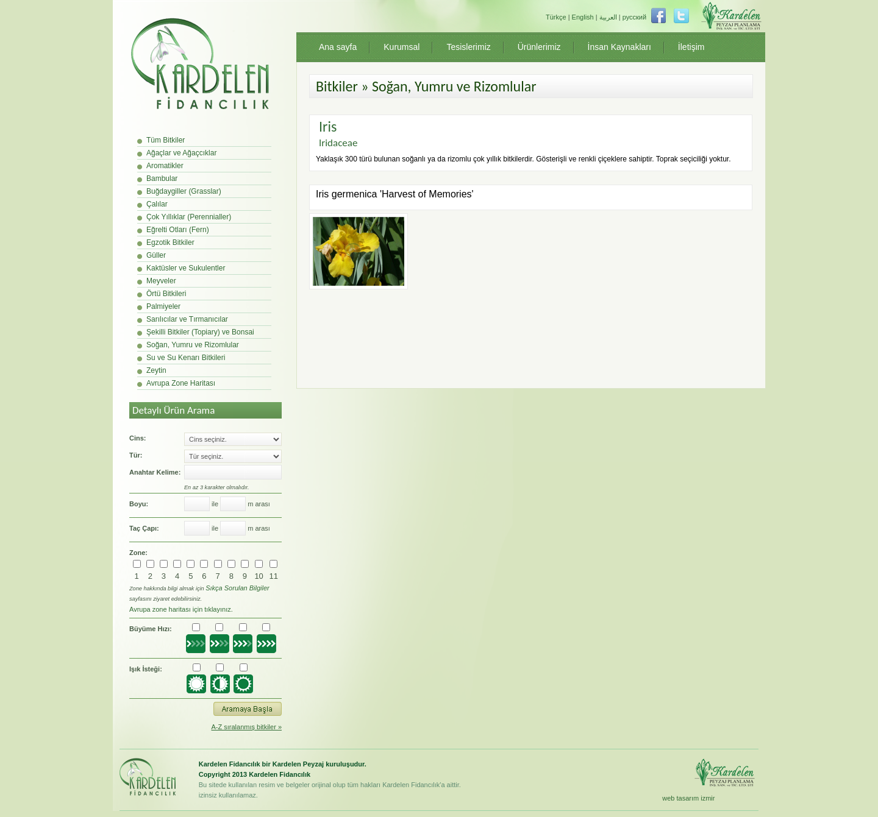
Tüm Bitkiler (165, 140)
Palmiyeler (163, 306)
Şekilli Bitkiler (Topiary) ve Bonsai (200, 332)
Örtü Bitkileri (166, 293)
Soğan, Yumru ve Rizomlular (192, 345)
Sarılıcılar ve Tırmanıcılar (187, 319)
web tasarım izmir (688, 798)
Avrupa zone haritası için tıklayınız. (181, 609)
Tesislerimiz (468, 47)
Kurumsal (401, 47)
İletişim (691, 47)
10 (258, 576)
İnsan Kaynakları (619, 47)
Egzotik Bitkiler (170, 242)
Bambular (161, 178)
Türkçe (556, 17)
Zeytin (156, 370)
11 (273, 576)
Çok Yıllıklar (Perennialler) (188, 217)
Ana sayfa (338, 47)
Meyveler (161, 281)
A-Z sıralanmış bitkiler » (246, 726)
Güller (156, 255)
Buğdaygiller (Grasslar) (183, 191)
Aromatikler (165, 165)
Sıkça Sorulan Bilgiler (237, 588)
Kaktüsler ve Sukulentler (185, 268)
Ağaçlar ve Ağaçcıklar (181, 153)
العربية (608, 17)
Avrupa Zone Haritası (180, 383)
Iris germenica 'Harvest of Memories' (395, 194)
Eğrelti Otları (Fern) (177, 229)
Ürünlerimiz (539, 47)
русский (634, 17)
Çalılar (157, 204)
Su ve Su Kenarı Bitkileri (185, 357)
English (583, 17)
